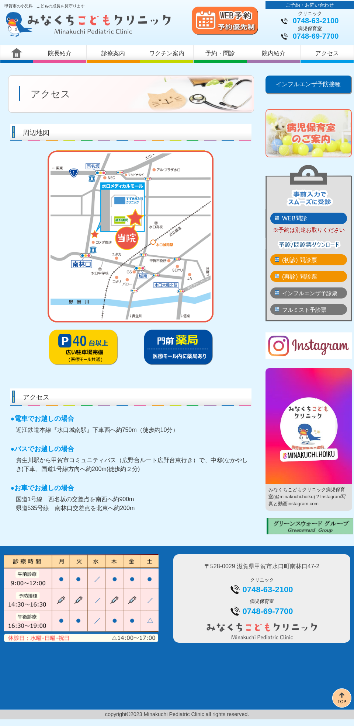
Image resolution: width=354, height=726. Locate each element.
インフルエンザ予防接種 (308, 84)
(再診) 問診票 (299, 276)
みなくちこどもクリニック (91, 24)
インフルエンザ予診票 (309, 293)
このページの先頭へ (341, 698)
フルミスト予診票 (304, 310)
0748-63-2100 (316, 21)
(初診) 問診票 (299, 260)
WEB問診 (294, 218)
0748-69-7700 (316, 36)
